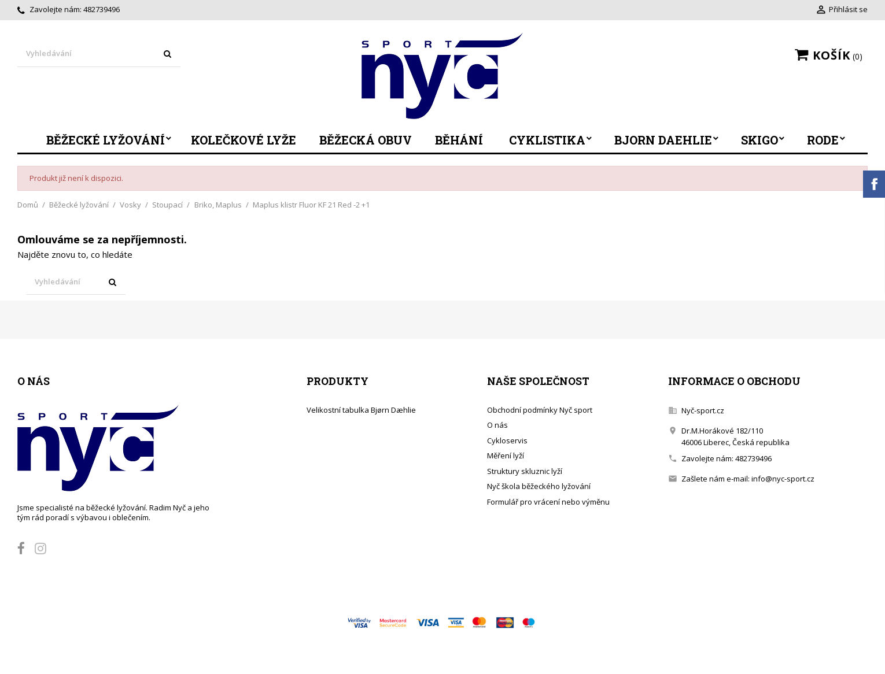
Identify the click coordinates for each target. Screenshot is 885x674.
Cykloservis (507, 440)
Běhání (459, 139)
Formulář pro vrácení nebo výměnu (548, 502)
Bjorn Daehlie (663, 139)
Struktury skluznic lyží (524, 471)
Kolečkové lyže (243, 139)
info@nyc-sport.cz (782, 478)
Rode (823, 139)
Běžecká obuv (365, 139)
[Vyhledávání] (98, 54)
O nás (497, 425)
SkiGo (759, 139)
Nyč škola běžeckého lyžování (539, 486)
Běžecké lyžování (105, 139)
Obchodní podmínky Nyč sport (539, 410)
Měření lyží (505, 455)
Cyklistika (547, 139)
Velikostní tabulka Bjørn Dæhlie (361, 410)
